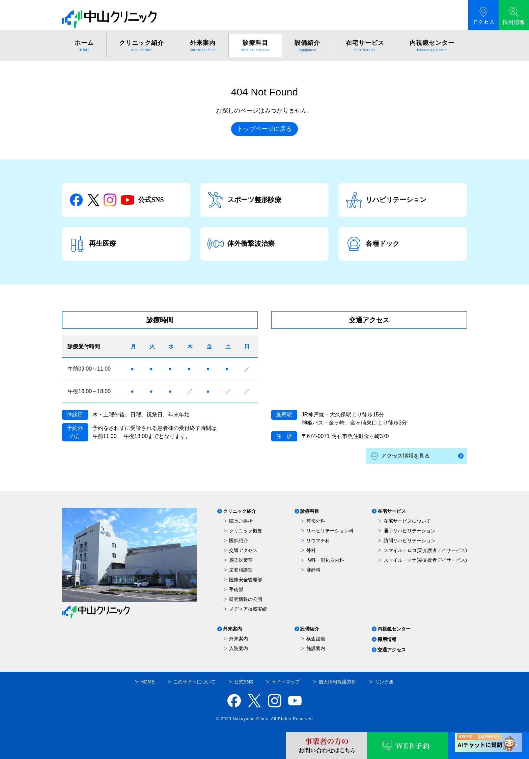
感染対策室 (241, 560)
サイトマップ (286, 681)
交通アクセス (243, 550)
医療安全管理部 (245, 579)
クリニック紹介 (239, 511)
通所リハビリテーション (410, 530)
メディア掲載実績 (248, 609)
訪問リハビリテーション (410, 540)
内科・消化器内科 (325, 560)
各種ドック (372, 243)
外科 (311, 550)
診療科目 (309, 511)
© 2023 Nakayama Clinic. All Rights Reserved (264, 719)
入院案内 (238, 648)
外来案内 (232, 629)
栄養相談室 (241, 570)
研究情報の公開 (245, 599)
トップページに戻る (264, 128)
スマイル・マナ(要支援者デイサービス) (425, 560)
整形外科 (315, 521)
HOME (147, 681)
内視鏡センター (394, 629)
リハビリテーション (385, 200)
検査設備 (315, 638)
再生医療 (92, 243)
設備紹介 (309, 629)
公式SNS (116, 200)
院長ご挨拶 (241, 521)
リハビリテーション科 (330, 530)
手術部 (236, 589)
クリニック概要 (245, 530)
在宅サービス (392, 511)
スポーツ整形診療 (244, 200)
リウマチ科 (318, 540)
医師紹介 (238, 540)
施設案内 (315, 648)
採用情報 (387, 639)
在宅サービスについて (407, 521)
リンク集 (384, 681)
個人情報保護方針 (337, 681)
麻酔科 (313, 570)
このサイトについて (194, 681)
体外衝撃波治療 (241, 243)
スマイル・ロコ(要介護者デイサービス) (425, 550)
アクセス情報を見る (400, 456)
